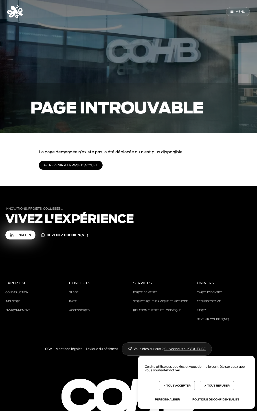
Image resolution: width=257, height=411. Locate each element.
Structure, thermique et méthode (160, 301)
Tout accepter (177, 385)
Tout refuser (217, 385)
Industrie (12, 301)
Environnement (17, 310)
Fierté (201, 310)
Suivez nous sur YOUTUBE (185, 349)
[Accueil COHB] (15, 11)
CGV (48, 349)
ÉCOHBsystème (209, 301)
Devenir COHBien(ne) (213, 319)
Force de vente (145, 292)
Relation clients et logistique (157, 310)
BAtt (73, 301)
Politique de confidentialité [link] (215, 399)
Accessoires (79, 310)
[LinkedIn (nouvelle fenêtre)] (20, 235)
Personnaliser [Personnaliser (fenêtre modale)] (167, 399)
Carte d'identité (209, 292)
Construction (16, 292)
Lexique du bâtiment (102, 349)
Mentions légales (69, 349)
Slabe (74, 292)
